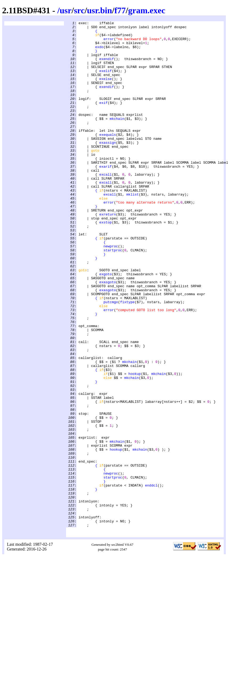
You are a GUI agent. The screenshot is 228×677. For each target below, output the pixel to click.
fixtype (127, 358)
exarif (105, 195)
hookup (134, 444)
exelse (105, 90)
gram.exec (146, 10)
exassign (107, 167)
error (108, 42)
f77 (120, 10)
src (79, 10)
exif (103, 119)
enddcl (151, 578)
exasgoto (107, 334)
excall (105, 205)
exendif (106, 66)
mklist (132, 229)
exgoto (105, 325)
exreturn (107, 253)
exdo (99, 52)
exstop (105, 262)
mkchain (117, 138)
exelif (105, 81)
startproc (112, 296)
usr (65, 10)
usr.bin (99, 10)
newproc (110, 291)
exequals (107, 157)
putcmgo (110, 358)
